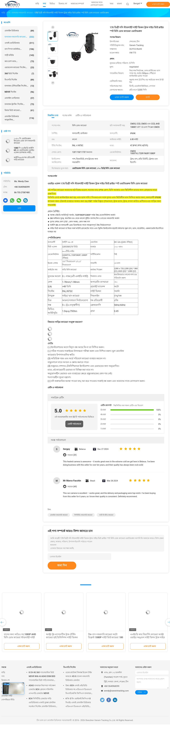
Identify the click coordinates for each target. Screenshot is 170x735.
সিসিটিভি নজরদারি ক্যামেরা (83, 515)
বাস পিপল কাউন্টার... (19, 49)
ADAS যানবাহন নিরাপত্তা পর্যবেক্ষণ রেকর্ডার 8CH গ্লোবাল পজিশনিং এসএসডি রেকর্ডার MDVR (42, 689)
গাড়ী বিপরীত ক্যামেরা (106, 515)
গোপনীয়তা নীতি (7, 700)
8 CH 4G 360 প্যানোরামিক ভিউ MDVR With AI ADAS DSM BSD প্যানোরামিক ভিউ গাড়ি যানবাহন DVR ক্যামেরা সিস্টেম (42, 676)
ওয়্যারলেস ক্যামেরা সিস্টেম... (19, 67)
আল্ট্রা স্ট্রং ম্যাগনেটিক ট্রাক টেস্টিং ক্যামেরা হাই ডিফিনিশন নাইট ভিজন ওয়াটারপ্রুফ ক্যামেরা (62, 637)
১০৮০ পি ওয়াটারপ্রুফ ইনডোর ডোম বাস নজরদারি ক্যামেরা (24, 140)
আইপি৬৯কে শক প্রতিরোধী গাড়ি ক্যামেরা (24, 158)
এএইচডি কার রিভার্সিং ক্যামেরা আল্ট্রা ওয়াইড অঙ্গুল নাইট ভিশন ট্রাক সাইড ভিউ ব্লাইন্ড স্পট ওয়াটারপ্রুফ (147, 637)
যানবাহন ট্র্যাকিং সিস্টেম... (19, 104)
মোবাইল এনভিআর (19, 98)
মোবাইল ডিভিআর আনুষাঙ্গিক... (19, 118)
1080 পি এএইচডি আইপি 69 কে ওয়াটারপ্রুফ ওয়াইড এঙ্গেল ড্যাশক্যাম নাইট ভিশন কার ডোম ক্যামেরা (24, 150)
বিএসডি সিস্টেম (19, 79)
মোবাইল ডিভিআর (19, 30)
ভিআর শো (5, 680)
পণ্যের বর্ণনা (67, 115)
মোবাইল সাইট (6, 696)
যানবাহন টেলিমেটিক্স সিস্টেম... (19, 85)
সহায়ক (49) (72, 486)
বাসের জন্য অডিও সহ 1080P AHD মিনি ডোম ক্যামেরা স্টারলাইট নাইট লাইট (20, 637)
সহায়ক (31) (71, 455)
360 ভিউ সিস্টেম (19, 73)
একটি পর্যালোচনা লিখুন (74, 425)
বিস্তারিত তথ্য (53, 115)
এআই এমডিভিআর (19, 43)
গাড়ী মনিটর (19, 55)
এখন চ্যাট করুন (158, 4)
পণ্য (2, 676)
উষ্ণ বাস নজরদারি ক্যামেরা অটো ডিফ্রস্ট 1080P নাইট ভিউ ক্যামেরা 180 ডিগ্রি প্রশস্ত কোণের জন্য (105, 637)
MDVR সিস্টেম (19, 92)
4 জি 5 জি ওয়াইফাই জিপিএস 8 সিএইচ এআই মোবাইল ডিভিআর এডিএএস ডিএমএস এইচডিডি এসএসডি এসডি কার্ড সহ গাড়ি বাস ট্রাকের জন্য (78, 702)
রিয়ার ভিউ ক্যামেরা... (19, 110)
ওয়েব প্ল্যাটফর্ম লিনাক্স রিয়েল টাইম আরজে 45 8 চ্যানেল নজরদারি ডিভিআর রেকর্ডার (78, 676)
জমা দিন (62, 565)
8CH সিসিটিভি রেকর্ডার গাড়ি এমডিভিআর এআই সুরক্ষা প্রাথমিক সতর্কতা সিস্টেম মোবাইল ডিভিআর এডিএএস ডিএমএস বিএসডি (42, 702)
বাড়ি (3, 672)
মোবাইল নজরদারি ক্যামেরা (59, 515)
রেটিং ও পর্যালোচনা (83, 115)
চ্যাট (19, 208)
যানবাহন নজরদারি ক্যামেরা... (19, 36)
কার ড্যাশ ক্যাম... (19, 61)
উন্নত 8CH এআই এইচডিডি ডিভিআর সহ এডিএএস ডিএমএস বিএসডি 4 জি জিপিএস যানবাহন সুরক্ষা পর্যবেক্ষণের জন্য (78, 689)
